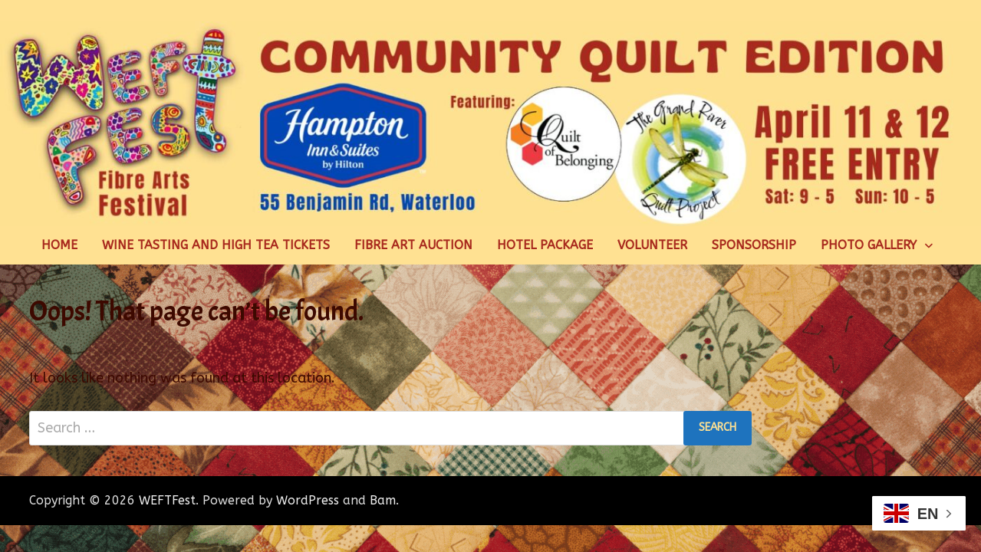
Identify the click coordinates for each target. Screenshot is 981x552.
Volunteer (652, 245)
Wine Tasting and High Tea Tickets (216, 245)
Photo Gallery (869, 245)
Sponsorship (754, 245)
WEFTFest (167, 500)
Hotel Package (545, 245)
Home (59, 245)
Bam (383, 500)
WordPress (307, 500)
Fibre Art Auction (413, 245)
